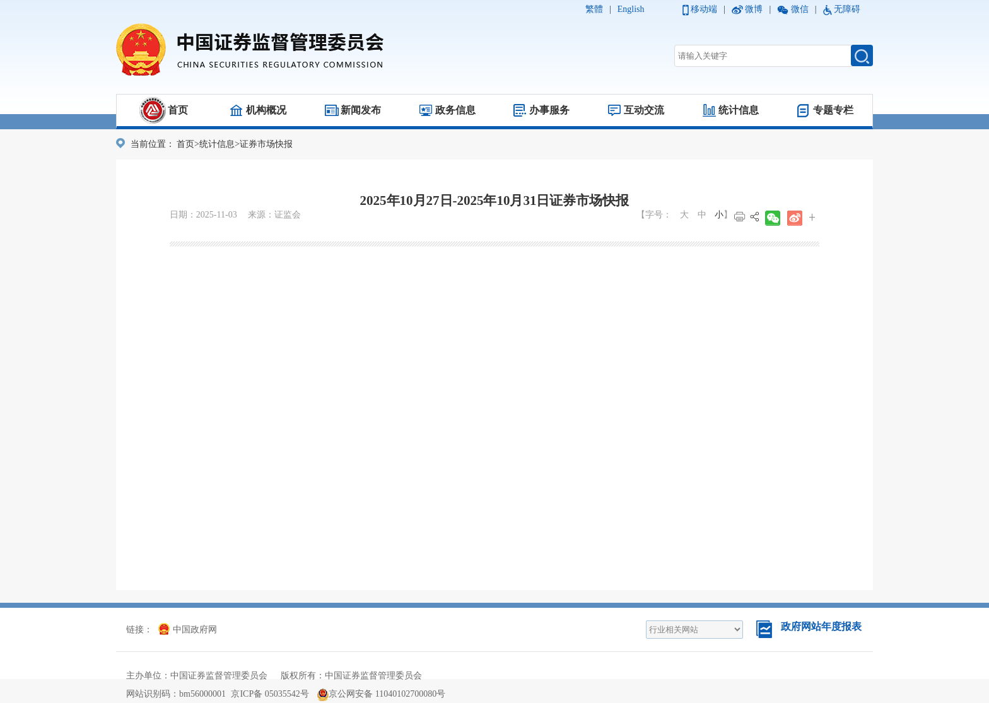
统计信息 (738, 110)
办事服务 (549, 110)
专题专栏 (833, 110)
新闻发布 (361, 110)
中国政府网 (187, 629)
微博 (754, 9)
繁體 (594, 9)
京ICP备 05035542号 (269, 694)
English (631, 9)
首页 (178, 110)
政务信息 (455, 110)
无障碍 (847, 9)
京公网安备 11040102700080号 (381, 694)
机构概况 (266, 110)
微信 (800, 9)
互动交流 (644, 110)
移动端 (704, 9)
